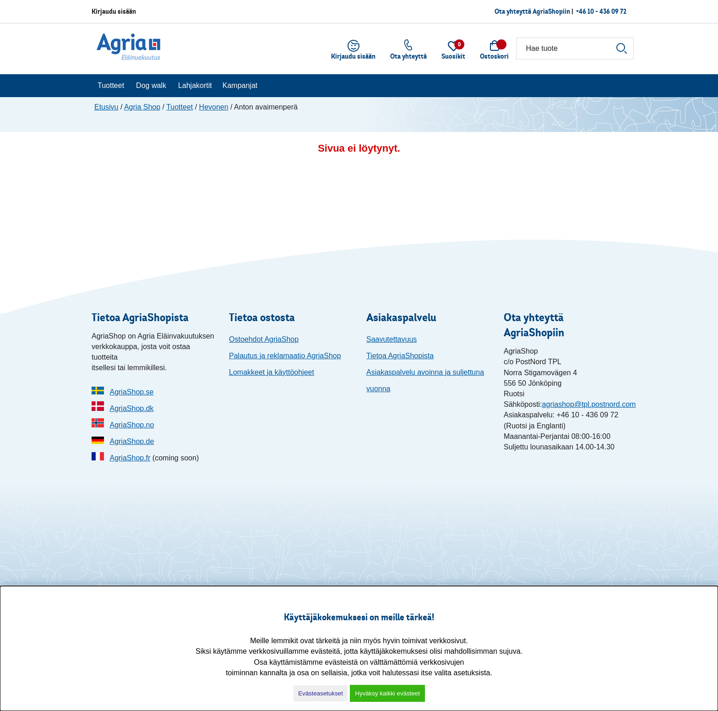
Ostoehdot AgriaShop (264, 339)
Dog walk (151, 85)
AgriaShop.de (131, 441)
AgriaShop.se (131, 392)
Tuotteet (111, 85)
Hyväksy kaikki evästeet (387, 693)
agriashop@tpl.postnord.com (589, 404)
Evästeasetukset (320, 693)
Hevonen (213, 107)
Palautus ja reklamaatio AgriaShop (285, 356)
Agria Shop (142, 107)
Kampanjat (240, 85)
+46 (601, 11)
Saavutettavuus (391, 339)
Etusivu (106, 107)
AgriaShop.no (131, 425)
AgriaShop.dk (131, 408)
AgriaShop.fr (129, 458)
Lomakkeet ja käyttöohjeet (271, 372)
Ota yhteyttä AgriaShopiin (532, 11)
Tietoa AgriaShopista (400, 356)
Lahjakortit (195, 85)
